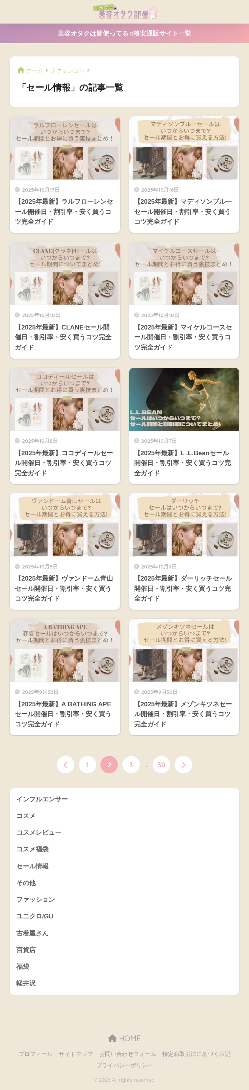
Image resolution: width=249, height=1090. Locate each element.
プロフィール (36, 1056)
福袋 (22, 968)
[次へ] (183, 764)
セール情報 (32, 866)
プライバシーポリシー (124, 1068)
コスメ (26, 816)
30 (161, 765)
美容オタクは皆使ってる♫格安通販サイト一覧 (124, 33)
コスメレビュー (38, 833)
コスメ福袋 (32, 850)
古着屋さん (32, 934)
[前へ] (65, 764)
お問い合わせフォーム (127, 1056)
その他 (26, 883)
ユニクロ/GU (34, 917)
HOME (124, 1040)
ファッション (35, 900)
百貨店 (26, 951)
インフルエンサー (42, 799)
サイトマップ (76, 1056)
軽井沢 (26, 985)
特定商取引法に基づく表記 (196, 1056)
